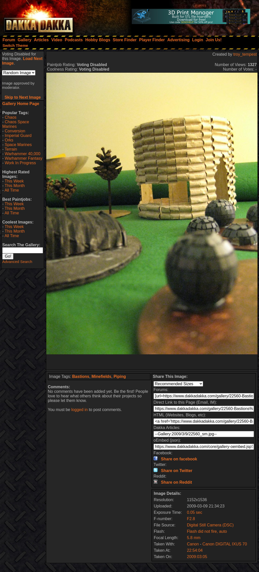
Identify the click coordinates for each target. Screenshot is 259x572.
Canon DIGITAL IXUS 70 (224, 544)
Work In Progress (20, 163)
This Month (15, 185)
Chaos (10, 117)
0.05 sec (194, 512)
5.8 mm (193, 538)
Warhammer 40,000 (22, 154)
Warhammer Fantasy (23, 158)
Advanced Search (17, 261)
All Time (12, 190)
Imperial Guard (18, 135)
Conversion (15, 131)
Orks (9, 140)
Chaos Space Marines (15, 124)
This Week (14, 181)
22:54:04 (195, 550)
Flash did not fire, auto (207, 531)
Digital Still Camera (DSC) (210, 525)
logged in (79, 409)
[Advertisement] (152, 362)
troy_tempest (245, 54)
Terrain (11, 149)
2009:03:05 (197, 557)
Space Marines (18, 144)
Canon (193, 544)
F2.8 (191, 519)
